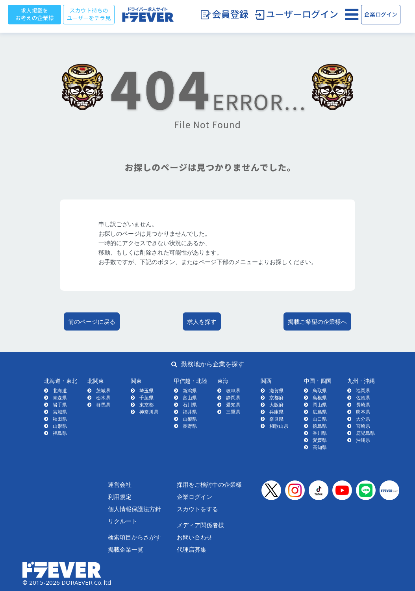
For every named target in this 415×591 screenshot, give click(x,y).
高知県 (320, 447)
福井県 (190, 411)
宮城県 (60, 411)
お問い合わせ (194, 537)
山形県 (60, 426)
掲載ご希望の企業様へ (317, 321)
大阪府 (276, 404)
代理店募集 (191, 549)
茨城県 (103, 390)
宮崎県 (363, 426)
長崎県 (363, 404)
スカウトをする (197, 509)
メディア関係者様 (200, 525)
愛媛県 (320, 440)
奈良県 (276, 419)
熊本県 (363, 411)
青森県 (60, 397)
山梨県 (190, 419)
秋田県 (60, 419)
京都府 (276, 397)
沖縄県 (363, 440)
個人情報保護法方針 (134, 509)
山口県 (320, 419)
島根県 (320, 397)
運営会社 (120, 484)
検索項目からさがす (134, 537)
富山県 (190, 397)
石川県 (190, 404)
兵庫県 (276, 411)
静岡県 (233, 397)
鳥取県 (320, 390)
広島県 (320, 411)
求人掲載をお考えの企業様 (34, 14)
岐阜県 (233, 390)
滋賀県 (276, 390)
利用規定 (120, 497)
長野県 (190, 426)
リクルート (122, 521)
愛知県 (233, 404)
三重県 (233, 411)
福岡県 (363, 390)
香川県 (320, 433)
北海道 (60, 390)
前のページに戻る (91, 321)
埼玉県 (146, 390)
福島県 (60, 433)
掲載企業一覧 (125, 549)
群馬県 (103, 404)
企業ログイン (380, 14)
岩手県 (60, 404)
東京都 (146, 404)
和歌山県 (278, 426)
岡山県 (320, 404)
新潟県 (190, 390)
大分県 (363, 419)
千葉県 (146, 397)
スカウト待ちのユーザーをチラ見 (89, 14)
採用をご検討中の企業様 (209, 484)
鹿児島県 (365, 433)
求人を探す (202, 321)
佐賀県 (363, 397)
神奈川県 (148, 411)
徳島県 (320, 426)
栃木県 (103, 397)
